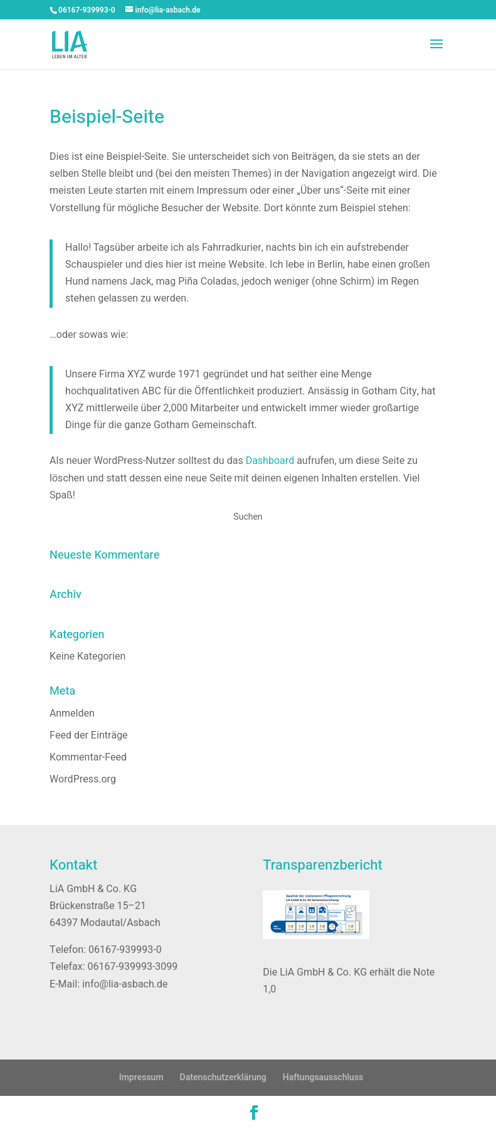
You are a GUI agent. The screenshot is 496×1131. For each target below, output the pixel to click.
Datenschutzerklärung (223, 1077)
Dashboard (270, 460)
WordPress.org (83, 779)
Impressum (141, 1077)
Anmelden (72, 713)
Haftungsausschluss (323, 1077)
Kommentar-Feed (88, 757)
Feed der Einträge (89, 735)
